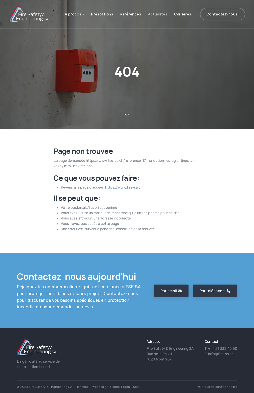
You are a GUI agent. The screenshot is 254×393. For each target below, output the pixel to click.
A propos (73, 14)
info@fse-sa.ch (221, 354)
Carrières (182, 14)
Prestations (102, 14)
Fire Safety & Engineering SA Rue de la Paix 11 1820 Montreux (170, 353)
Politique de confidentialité (217, 387)
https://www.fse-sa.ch (123, 187)
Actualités (157, 14)
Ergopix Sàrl (130, 387)
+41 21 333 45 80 (222, 348)
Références (130, 14)
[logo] (37, 347)
